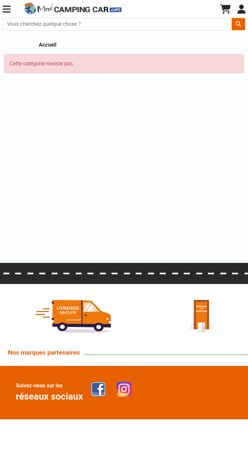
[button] (7, 9)
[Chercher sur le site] (117, 24)
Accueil (48, 45)
